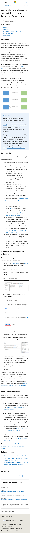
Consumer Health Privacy (7, 528)
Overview (4, 27)
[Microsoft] (15, 2)
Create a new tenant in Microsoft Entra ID (15, 456)
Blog (20, 524)
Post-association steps (7, 33)
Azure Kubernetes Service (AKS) (16, 148)
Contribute (3, 526)
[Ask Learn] (24, 5)
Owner (11, 208)
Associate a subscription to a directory (11, 31)
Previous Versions (13, 524)
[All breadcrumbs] (2, 5)
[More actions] (27, 5)
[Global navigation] (1, 2)
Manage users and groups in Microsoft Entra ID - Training (13, 492)
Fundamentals (8, 5)
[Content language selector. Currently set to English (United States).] (8, 517)
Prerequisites (5, 29)
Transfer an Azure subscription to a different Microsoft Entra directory (16, 201)
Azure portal (15, 263)
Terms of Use (19, 528)
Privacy (10, 526)
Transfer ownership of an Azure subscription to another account (14, 385)
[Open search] (23, 2)
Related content (6, 35)
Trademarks (4, 531)
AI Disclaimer (4, 524)
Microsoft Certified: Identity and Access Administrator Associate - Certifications (14, 500)
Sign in (27, 2)
